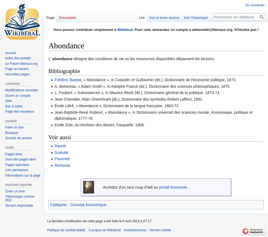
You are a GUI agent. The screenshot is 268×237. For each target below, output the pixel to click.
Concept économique (88, 205)
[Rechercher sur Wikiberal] (239, 17)
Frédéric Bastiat (67, 80)
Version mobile (160, 230)
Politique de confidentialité (66, 230)
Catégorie (58, 205)
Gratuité (61, 152)
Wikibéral (125, 30)
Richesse (62, 165)
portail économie (173, 187)
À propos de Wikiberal (104, 230)
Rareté (60, 146)
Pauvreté (62, 159)
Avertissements (135, 230)
